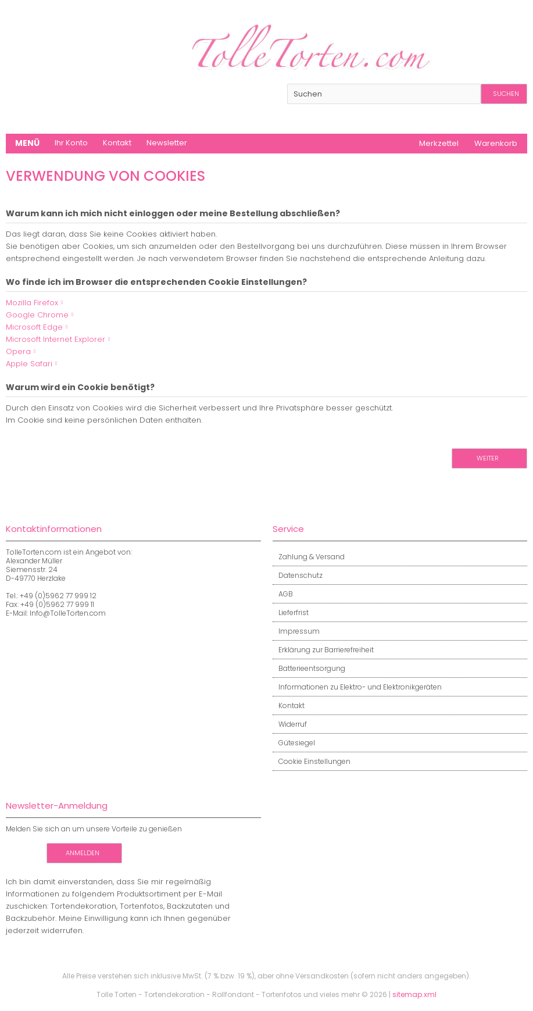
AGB (283, 594)
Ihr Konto (71, 142)
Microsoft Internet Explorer (55, 339)
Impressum (296, 631)
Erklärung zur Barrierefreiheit (323, 650)
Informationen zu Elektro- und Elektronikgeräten (357, 687)
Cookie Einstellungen (311, 761)
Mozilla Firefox (32, 302)
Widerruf (290, 724)
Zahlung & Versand (309, 557)
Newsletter (166, 142)
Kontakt (117, 142)
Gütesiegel (294, 743)
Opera (18, 351)
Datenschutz (298, 575)
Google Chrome (37, 314)
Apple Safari (29, 363)
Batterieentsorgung (309, 668)
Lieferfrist (291, 612)
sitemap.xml (414, 994)
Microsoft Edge (34, 327)
